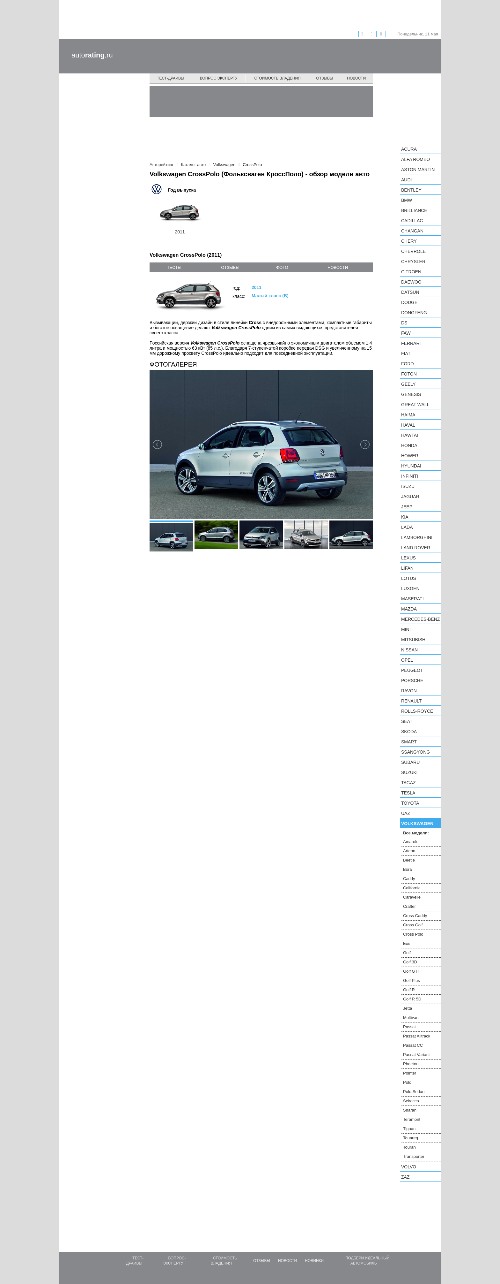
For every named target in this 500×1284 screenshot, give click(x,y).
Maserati (412, 598)
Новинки (314, 1260)
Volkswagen (417, 823)
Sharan (409, 1110)
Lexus (408, 557)
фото (282, 267)
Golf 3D (410, 962)
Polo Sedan (413, 1091)
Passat (409, 1026)
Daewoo (411, 282)
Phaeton (410, 1063)
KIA (404, 517)
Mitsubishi (414, 639)
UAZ (405, 813)
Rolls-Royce (417, 711)
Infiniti (409, 476)
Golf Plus (411, 980)
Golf (407, 952)
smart (409, 741)
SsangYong (415, 752)
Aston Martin (418, 169)
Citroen (411, 271)
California (412, 887)
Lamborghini (416, 537)
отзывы (230, 267)
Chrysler (413, 261)
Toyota (410, 803)
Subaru (410, 762)
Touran (409, 1147)
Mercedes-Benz (420, 619)
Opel (407, 660)
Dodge (409, 302)
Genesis (411, 394)
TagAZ (408, 782)
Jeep (406, 506)
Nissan (409, 649)
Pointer (409, 1073)
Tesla (408, 792)
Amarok (410, 841)
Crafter (409, 906)
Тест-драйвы (170, 78)
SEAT (407, 721)
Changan (412, 230)
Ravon (409, 690)
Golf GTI (411, 971)
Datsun (410, 292)
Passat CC (413, 1045)
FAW (406, 333)
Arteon (409, 850)
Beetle (409, 860)
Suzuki (409, 772)
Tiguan (409, 1128)
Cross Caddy (415, 915)
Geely (408, 384)
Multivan (410, 1017)
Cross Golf (413, 925)
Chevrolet (415, 251)
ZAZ (405, 1177)
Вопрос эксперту (219, 78)
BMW (406, 200)
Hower (409, 455)
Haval (408, 425)
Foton (409, 373)
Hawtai (409, 435)
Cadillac (412, 220)
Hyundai (411, 465)
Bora (407, 869)
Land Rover (415, 547)
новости (337, 267)
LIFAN (407, 568)
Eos (406, 943)
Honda (409, 445)
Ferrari (411, 343)
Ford (407, 363)
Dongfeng (414, 312)
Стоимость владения (277, 78)
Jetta (407, 1008)
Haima (408, 414)
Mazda (409, 609)
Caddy (409, 878)
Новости (356, 78)
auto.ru (92, 55)
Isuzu (408, 486)
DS (404, 322)
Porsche (412, 680)
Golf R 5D (412, 999)
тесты (174, 267)
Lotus (408, 578)
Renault (411, 700)
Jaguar (410, 496)
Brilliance (414, 210)
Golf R (409, 989)
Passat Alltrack (416, 1036)
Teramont (411, 1119)
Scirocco (411, 1100)
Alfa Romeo (415, 159)
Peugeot (412, 670)
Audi (406, 179)
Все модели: (416, 833)
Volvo (408, 1166)
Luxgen (410, 588)
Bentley (411, 190)
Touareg (410, 1138)
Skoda (409, 731)
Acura (409, 149)
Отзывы (324, 78)
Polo (407, 1082)
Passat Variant (416, 1054)
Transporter (413, 1156)
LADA (407, 527)
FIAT (405, 353)
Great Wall (415, 404)
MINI (406, 629)
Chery (409, 241)
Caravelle (412, 897)
